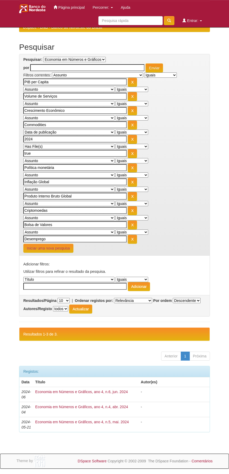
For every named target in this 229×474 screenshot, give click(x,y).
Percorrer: (103, 7)
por (26, 68)
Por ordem (162, 300)
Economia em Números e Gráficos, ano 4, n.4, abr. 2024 (81, 407)
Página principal (69, 7)
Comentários (202, 461)
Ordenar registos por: (94, 300)
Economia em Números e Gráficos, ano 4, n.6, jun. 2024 (81, 392)
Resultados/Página (39, 300)
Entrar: (192, 20)
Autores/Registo (37, 309)
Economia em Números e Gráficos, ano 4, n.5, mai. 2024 (82, 422)
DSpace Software (92, 461)
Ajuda (125, 7)
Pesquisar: (32, 59)
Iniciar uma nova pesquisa (48, 248)
